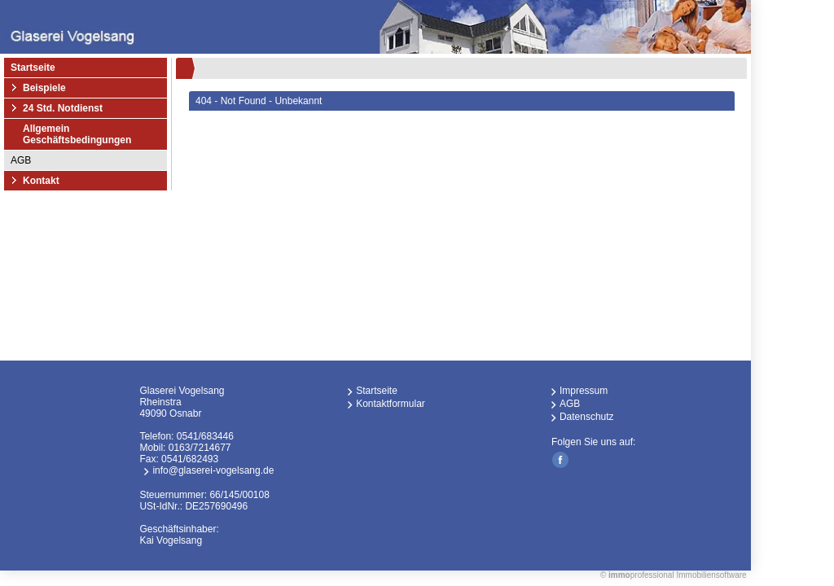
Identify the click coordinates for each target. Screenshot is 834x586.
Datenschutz (587, 416)
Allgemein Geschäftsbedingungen (77, 134)
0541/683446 (205, 436)
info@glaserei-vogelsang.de (213, 470)
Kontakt (41, 180)
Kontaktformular (390, 403)
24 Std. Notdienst (63, 108)
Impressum (584, 390)
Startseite (33, 67)
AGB (21, 160)
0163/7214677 (200, 447)
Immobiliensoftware (711, 575)
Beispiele (44, 88)
